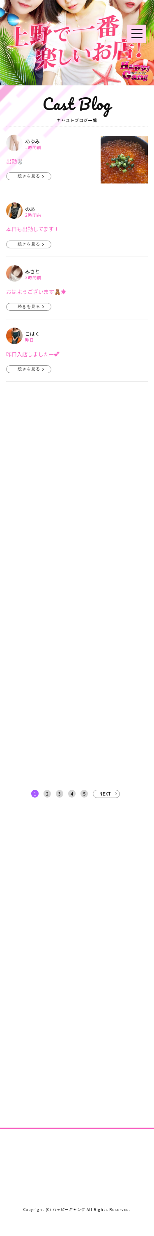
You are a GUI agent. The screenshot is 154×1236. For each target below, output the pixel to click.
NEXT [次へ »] (105, 794)
